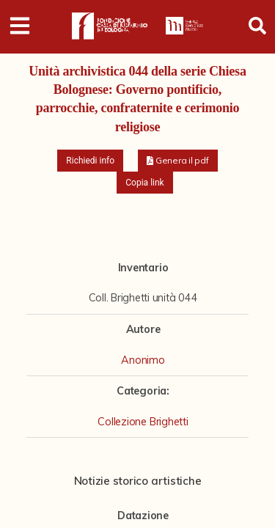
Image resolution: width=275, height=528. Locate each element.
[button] (178, 161)
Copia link (144, 182)
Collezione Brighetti (143, 421)
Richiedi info (90, 160)
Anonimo (142, 360)
